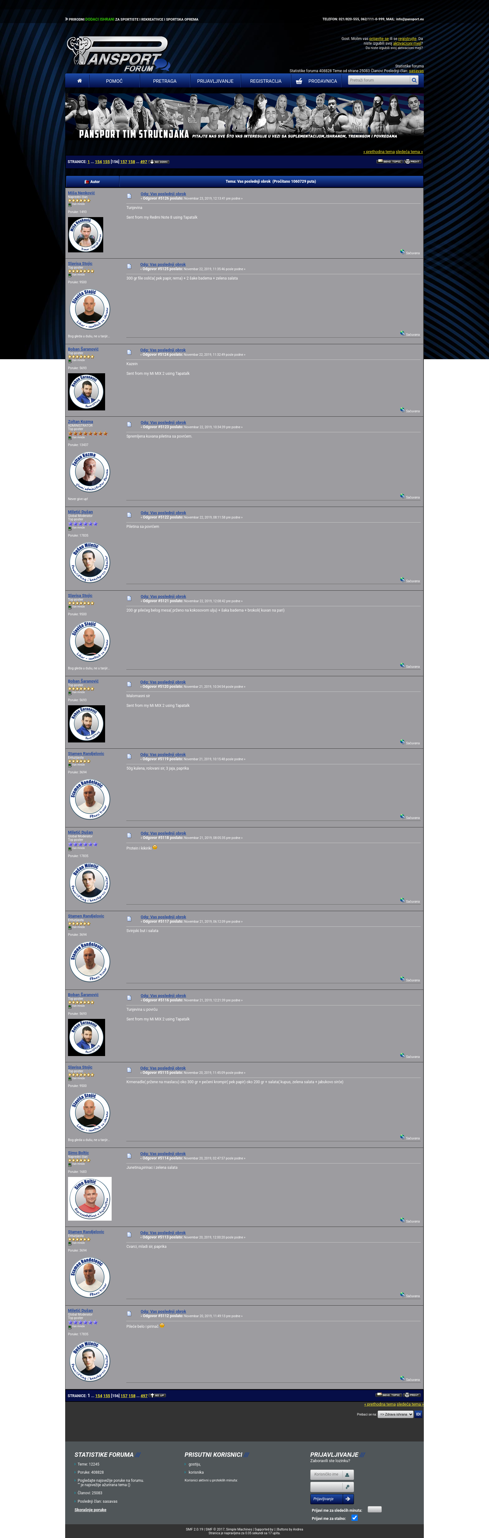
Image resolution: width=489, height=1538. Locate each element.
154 (98, 161)
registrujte (407, 38)
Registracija (266, 81)
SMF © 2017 (215, 1529)
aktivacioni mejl (407, 43)
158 (131, 161)
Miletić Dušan (80, 511)
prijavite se (379, 38)
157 (123, 161)
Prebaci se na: (367, 1414)
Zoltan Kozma (80, 421)
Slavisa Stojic (80, 263)
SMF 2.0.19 (194, 1529)
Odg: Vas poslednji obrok (163, 193)
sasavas (416, 70)
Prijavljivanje (215, 81)
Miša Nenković (81, 193)
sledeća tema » (409, 151)
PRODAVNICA (315, 81)
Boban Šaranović (83, 349)
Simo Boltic (78, 1152)
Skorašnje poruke (90, 1509)
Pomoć (114, 81)
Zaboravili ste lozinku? (330, 1460)
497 (143, 161)
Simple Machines (239, 1529)
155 (106, 161)
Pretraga (165, 81)
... (93, 162)
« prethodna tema (379, 151)
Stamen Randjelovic (86, 753)
